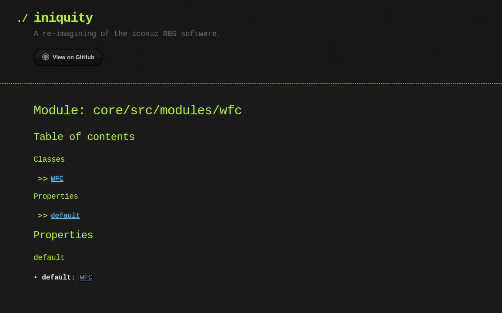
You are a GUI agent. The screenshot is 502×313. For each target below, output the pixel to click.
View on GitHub (68, 56)
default (65, 216)
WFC (57, 179)
